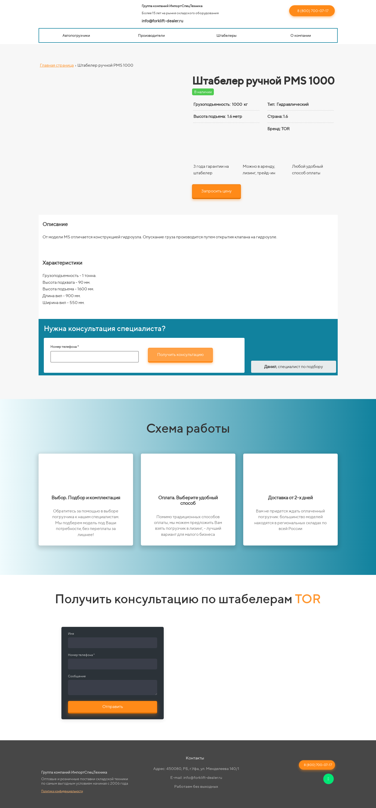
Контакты (195, 757)
